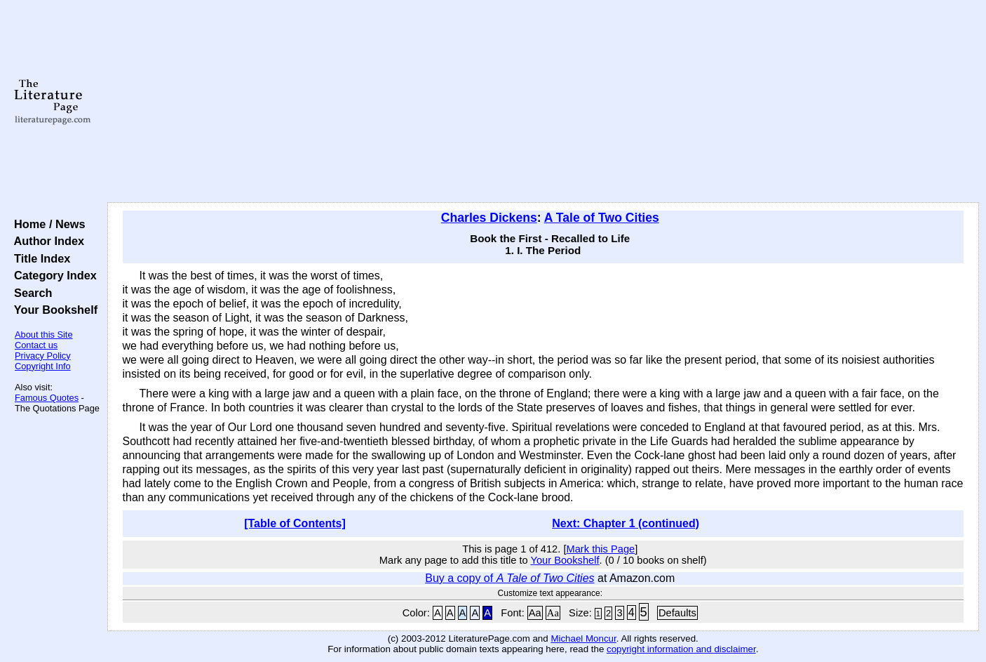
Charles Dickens (489, 218)
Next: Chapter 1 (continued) (625, 523)
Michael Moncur (583, 638)
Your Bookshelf (52, 309)
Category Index (52, 275)
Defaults (677, 612)
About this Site (44, 334)
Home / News (47, 224)
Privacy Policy (43, 355)
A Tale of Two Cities (601, 218)
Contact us (36, 345)
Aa (535, 612)
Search (30, 292)
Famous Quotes (47, 397)
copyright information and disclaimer (681, 649)
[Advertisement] (543, 102)
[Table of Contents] (295, 523)
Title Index (39, 258)
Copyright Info (43, 366)
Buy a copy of (509, 578)
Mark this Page (600, 549)
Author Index (46, 240)
